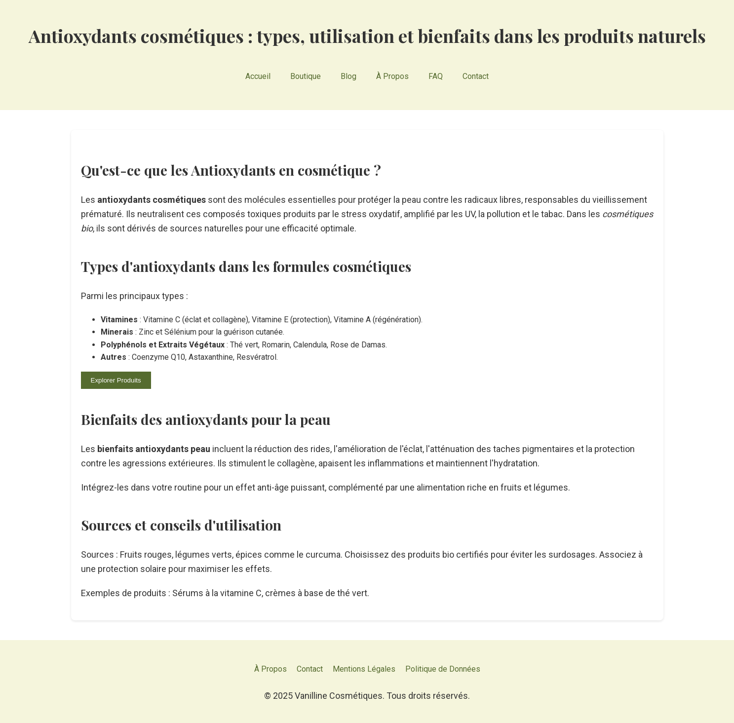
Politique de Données (442, 669)
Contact (476, 76)
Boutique (305, 76)
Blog (348, 76)
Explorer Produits (116, 380)
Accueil (257, 76)
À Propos (392, 76)
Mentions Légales (364, 669)
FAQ (435, 76)
